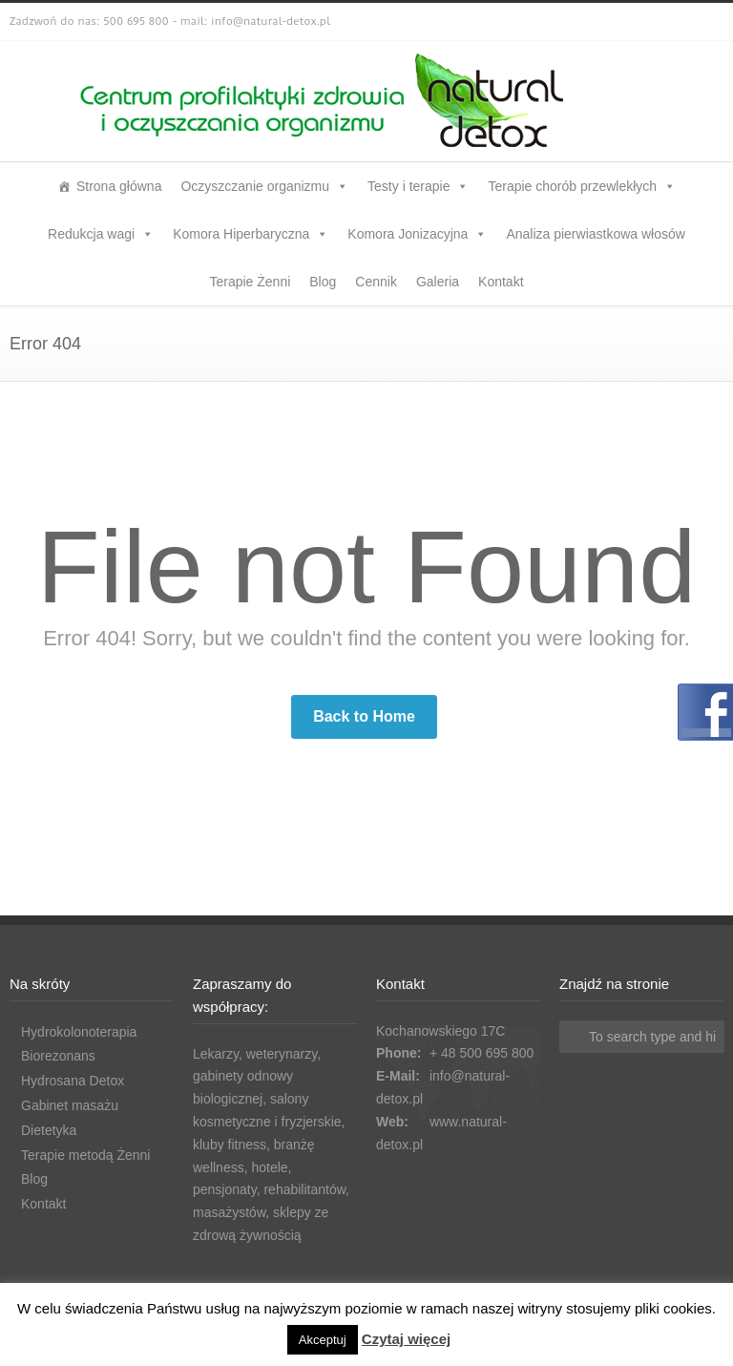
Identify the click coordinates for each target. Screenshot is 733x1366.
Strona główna (119, 186)
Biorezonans (58, 1055)
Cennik (376, 281)
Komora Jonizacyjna (417, 234)
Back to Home (364, 716)
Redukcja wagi (101, 234)
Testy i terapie (418, 186)
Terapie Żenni (249, 281)
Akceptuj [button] (322, 1340)
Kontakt (500, 281)
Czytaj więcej (406, 1339)
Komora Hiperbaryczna (250, 234)
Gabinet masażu (69, 1105)
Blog (322, 281)
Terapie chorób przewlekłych (582, 186)
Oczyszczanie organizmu (264, 186)
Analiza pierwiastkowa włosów (595, 234)
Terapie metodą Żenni (85, 1155)
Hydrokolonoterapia (78, 1032)
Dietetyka (48, 1130)
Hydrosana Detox (72, 1080)
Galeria (437, 281)
